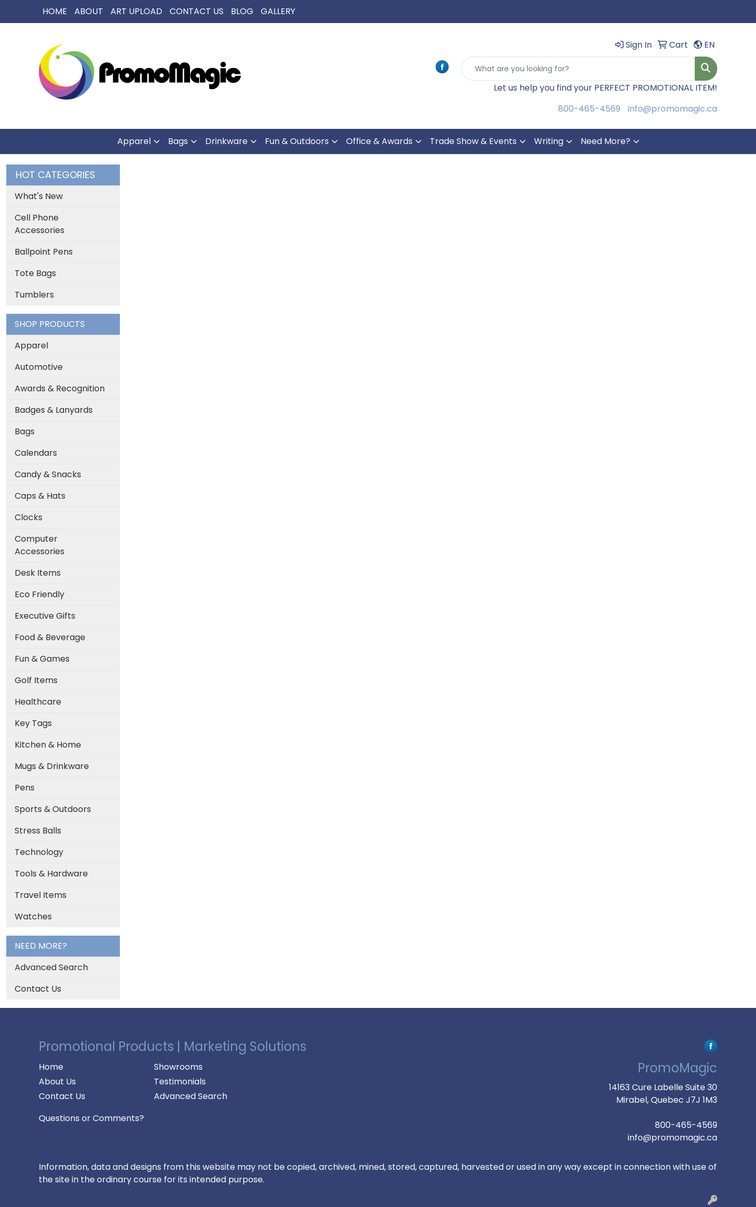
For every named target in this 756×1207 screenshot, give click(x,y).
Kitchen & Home (48, 745)
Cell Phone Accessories (39, 224)
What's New (39, 196)
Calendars (36, 453)
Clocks (28, 517)
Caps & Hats (40, 496)
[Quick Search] (578, 69)
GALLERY (278, 11)
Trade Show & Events (473, 141)
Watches (33, 916)
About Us (57, 1082)
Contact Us (38, 989)
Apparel (134, 141)
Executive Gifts (45, 616)
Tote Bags (35, 273)
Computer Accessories (39, 545)
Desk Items (38, 573)
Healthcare (38, 702)
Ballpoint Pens (44, 252)
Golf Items (36, 680)
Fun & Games (42, 659)
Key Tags (33, 723)
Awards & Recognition (60, 388)
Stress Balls (38, 831)
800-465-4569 (589, 109)
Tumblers (34, 295)
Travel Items (40, 895)
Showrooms (178, 1067)
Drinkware (226, 141)
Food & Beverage (50, 637)
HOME (54, 11)
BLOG (242, 11)
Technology (39, 852)
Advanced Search (51, 967)
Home (51, 1067)
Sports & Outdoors (53, 809)
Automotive (39, 367)
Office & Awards (379, 141)
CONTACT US (197, 11)
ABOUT (88, 11)
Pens (25, 788)
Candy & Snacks (48, 474)
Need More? (605, 141)
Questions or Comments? (91, 1118)
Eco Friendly (39, 594)
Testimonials (180, 1082)
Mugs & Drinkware (52, 766)
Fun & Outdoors (297, 141)
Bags (178, 141)
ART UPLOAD (136, 11)
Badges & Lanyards (54, 410)
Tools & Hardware (51, 874)
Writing (548, 141)
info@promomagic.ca (672, 109)
